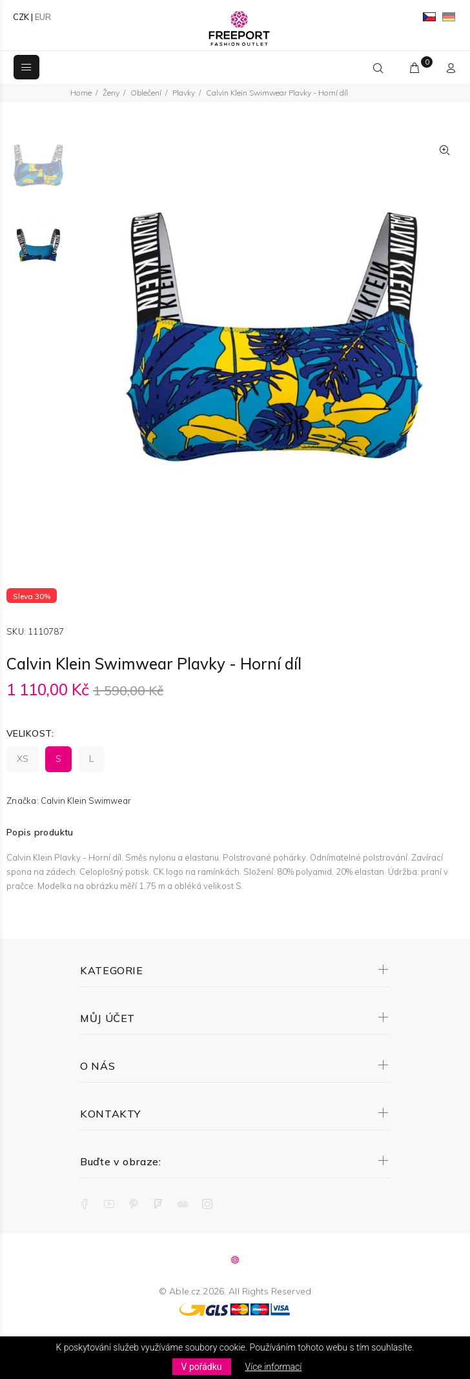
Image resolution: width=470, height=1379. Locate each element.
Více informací (273, 1367)
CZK (21, 17)
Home (81, 92)
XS (22, 758)
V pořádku (201, 1367)
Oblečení (145, 92)
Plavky (183, 92)
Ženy (111, 92)
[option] (38, 171)
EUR (43, 17)
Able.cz (184, 1291)
